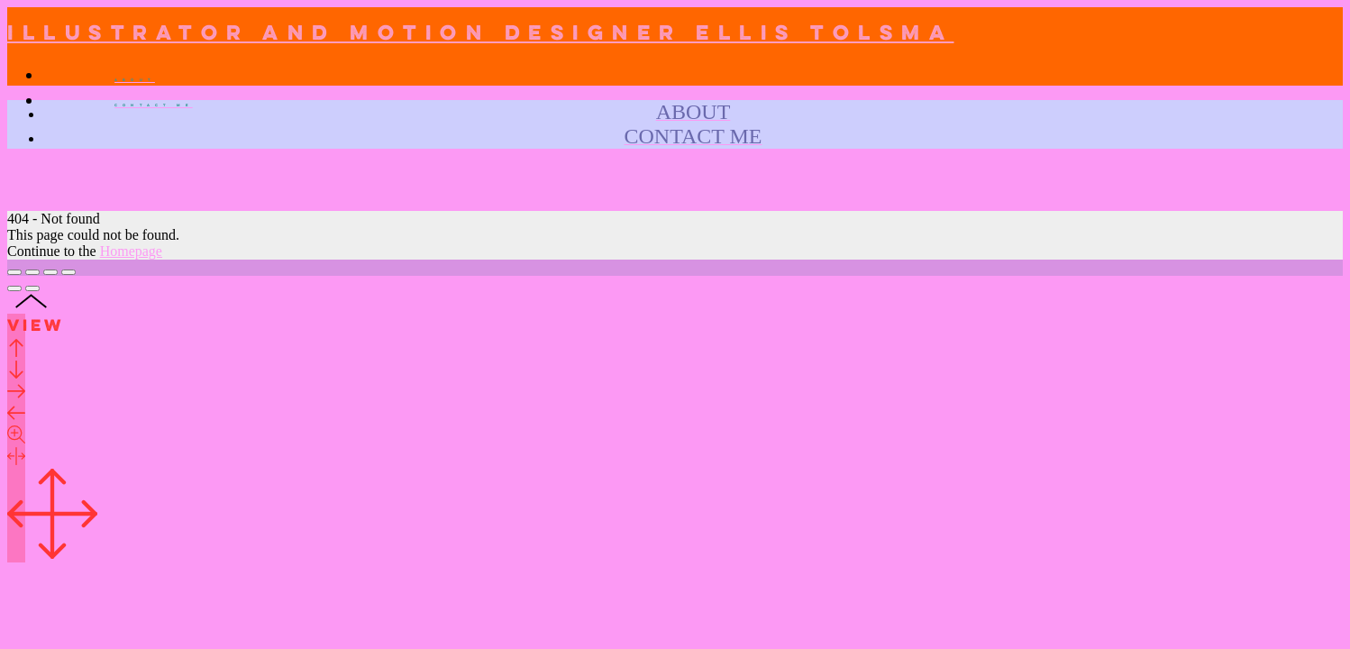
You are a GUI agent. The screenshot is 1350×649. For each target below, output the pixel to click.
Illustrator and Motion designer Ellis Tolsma (480, 34)
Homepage (131, 251)
